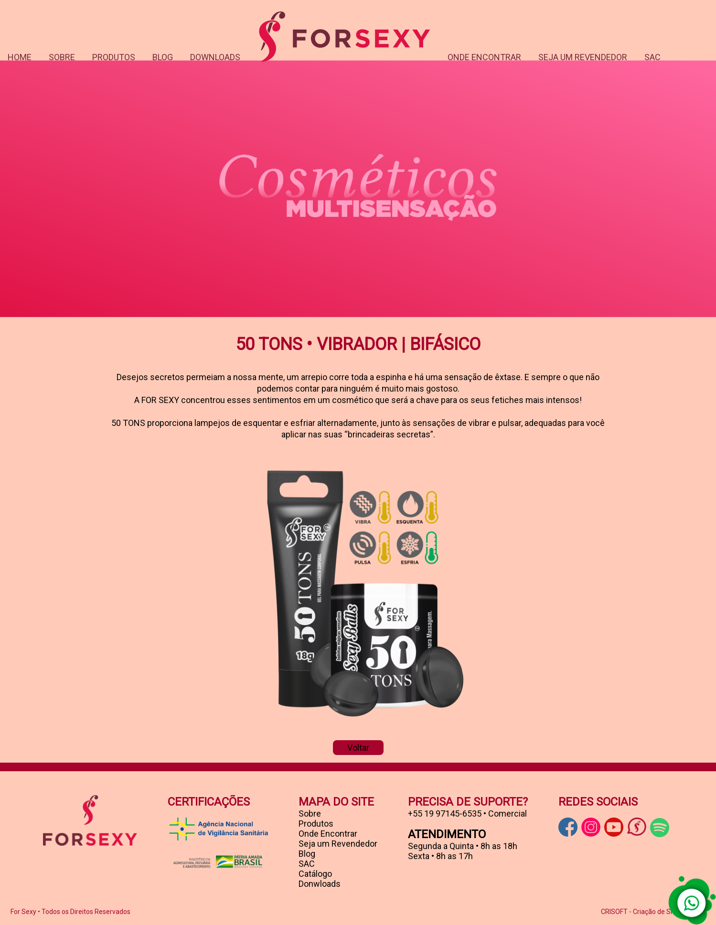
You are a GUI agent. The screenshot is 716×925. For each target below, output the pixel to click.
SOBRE (62, 57)
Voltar (358, 748)
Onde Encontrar (328, 834)
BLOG (162, 57)
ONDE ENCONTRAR (484, 57)
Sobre (310, 813)
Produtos (316, 824)
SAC (652, 57)
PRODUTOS (113, 57)
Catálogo (315, 874)
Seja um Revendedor (338, 844)
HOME (20, 57)
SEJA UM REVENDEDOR (582, 57)
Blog (307, 854)
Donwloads (320, 884)
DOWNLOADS (215, 57)
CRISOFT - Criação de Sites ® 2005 (653, 911)
